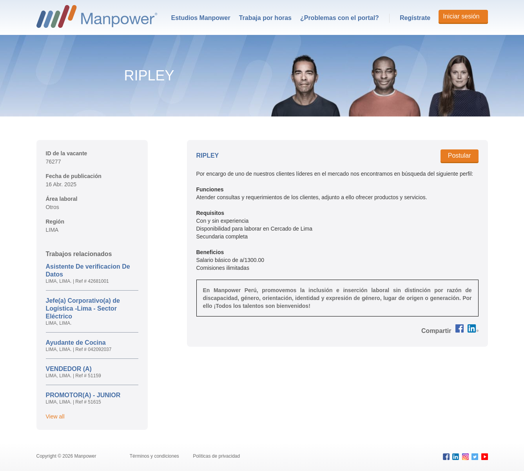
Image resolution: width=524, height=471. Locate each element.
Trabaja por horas (265, 18)
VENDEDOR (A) (69, 369)
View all (55, 416)
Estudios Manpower (200, 18)
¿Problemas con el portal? (339, 18)
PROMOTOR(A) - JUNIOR (83, 395)
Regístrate (415, 18)
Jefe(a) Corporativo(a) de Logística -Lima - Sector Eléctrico (83, 308)
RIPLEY (207, 155)
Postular (459, 155)
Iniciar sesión (461, 16)
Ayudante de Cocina (76, 342)
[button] (436, 330)
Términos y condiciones (155, 456)
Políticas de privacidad (216, 456)
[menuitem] (201, 18)
